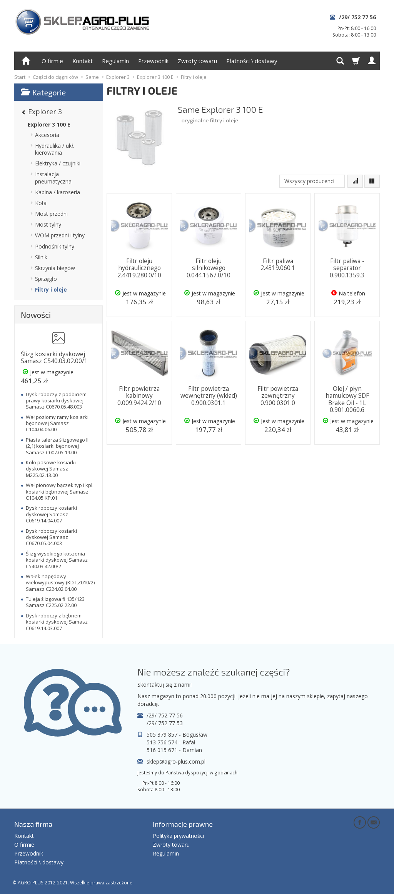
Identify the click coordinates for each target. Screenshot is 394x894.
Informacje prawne (183, 824)
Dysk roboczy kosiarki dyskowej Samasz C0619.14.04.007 (51, 514)
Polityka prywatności (178, 835)
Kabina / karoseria (57, 192)
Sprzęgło (46, 278)
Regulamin (115, 61)
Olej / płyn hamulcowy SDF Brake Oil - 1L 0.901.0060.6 (347, 399)
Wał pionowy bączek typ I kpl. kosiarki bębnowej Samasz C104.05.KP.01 (59, 491)
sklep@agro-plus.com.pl (176, 761)
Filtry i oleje (51, 289)
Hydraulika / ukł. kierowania (54, 149)
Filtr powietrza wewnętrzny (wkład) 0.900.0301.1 (208, 396)
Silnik (41, 257)
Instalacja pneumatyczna (53, 177)
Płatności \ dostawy (251, 61)
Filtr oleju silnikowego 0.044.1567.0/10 (208, 268)
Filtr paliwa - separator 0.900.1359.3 (347, 268)
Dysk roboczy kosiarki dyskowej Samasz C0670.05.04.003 (51, 537)
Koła (41, 203)
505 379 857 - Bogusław (177, 734)
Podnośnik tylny (54, 246)
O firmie (52, 61)
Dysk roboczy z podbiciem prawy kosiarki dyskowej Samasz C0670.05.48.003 (56, 400)
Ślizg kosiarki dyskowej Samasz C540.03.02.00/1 (54, 357)
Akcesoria (47, 134)
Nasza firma (33, 824)
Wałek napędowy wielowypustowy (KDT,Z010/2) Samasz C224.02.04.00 (60, 582)
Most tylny (48, 224)
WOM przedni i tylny (60, 235)
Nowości (36, 314)
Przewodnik (153, 61)
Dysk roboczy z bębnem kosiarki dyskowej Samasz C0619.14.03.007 (57, 622)
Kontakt (82, 61)
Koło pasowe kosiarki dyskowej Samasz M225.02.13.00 (51, 469)
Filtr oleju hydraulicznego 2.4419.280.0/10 (139, 268)
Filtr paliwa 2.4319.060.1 (277, 264)
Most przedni (51, 213)
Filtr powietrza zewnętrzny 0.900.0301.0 (277, 396)
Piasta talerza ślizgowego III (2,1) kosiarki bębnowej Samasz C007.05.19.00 (58, 446)
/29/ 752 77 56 (357, 17)
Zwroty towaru (197, 61)
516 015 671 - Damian (174, 750)
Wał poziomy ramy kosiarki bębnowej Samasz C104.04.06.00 (57, 423)
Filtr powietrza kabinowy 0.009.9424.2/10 (139, 396)
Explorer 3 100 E (49, 124)
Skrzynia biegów (55, 268)
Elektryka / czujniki (57, 163)
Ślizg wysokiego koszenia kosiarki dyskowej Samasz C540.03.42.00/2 (57, 560)
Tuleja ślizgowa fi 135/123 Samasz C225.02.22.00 (55, 602)
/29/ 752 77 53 (165, 723)
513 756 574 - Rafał (171, 742)
